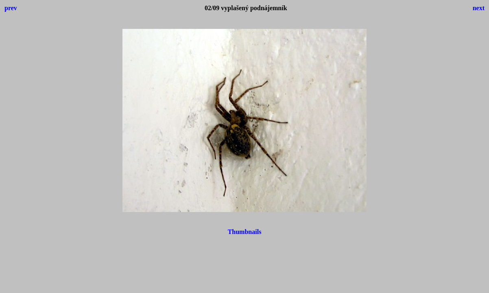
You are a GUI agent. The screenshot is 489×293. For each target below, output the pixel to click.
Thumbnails (245, 231)
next (479, 7)
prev (10, 7)
